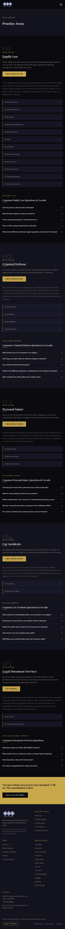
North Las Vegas (40, 852)
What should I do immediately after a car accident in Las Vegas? (32, 615)
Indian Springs (40, 885)
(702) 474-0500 (7, 902)
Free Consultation (14, 74)
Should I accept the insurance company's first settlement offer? (32, 505)
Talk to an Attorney (15, 795)
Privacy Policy (38, 924)
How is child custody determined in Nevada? (32, 226)
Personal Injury (40, 823)
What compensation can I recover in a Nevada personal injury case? (32, 499)
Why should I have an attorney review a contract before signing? (32, 753)
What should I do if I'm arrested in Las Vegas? (32, 353)
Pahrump (38, 881)
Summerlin (38, 855)
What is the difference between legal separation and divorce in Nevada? (32, 232)
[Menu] (61, 4)
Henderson (38, 848)
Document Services (41, 830)
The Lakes (38, 870)
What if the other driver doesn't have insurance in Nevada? (32, 627)
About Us (5, 844)
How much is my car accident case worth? (32, 633)
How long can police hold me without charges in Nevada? (32, 359)
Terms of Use (49, 924)
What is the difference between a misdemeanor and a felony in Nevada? (32, 371)
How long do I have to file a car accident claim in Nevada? (32, 621)
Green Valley (39, 863)
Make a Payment (10, 924)
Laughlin (38, 878)
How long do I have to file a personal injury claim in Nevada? (32, 487)
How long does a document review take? (32, 760)
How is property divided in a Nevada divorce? (32, 220)
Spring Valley (39, 859)
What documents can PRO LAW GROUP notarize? (32, 747)
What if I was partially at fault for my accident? (32, 493)
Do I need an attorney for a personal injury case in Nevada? (32, 511)
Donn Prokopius (7, 848)
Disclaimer (59, 924)
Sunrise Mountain (40, 874)
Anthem (37, 867)
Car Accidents (39, 827)
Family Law (39, 815)
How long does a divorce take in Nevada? (32, 207)
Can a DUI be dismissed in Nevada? (32, 365)
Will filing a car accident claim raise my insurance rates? (32, 639)
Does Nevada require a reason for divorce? (32, 213)
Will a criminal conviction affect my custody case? (32, 377)
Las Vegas (38, 844)
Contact (5, 855)
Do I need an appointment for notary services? (32, 766)
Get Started (11, 691)
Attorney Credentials (9, 852)
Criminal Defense (40, 819)
